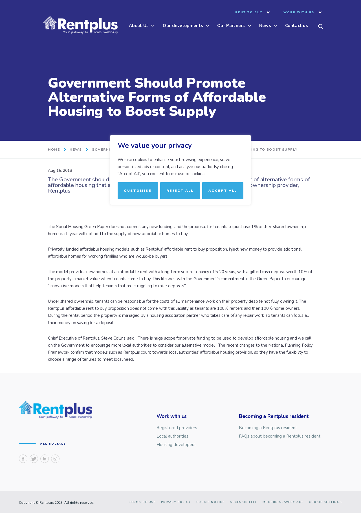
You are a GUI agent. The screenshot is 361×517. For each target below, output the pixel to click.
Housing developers (176, 445)
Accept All (222, 190)
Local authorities (172, 436)
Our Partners (231, 26)
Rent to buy (248, 12)
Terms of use (142, 505)
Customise (138, 190)
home (54, 150)
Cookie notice (210, 505)
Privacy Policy (176, 505)
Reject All (180, 190)
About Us (139, 26)
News (265, 26)
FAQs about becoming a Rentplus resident (279, 436)
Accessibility (243, 505)
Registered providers (177, 428)
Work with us (298, 12)
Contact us (296, 26)
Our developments (183, 26)
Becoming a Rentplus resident (268, 428)
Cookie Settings (325, 505)
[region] (180, 258)
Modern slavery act (283, 505)
